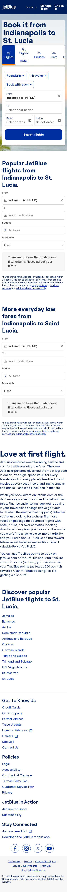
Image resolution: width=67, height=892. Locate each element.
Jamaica (8, 616)
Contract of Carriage (17, 775)
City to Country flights (25, 865)
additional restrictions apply (31, 288)
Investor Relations (17, 730)
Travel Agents (12, 724)
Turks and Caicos (14, 656)
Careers (10, 736)
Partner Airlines (12, 719)
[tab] (8, 55)
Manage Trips (46, 7)
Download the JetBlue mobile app (26, 837)
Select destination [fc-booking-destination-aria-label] (19, 110)
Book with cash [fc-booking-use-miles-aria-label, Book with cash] (17, 84)
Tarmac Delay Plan (15, 781)
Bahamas (8, 621)
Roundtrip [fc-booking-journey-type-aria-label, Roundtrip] (13, 75)
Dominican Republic (16, 633)
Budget (6, 222)
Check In (59, 7)
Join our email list (17, 831)
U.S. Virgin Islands (14, 667)
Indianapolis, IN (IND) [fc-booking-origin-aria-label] (20, 98)
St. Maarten (10, 673)
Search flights (33, 134)
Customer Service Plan (18, 787)
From (9, 94)
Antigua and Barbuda (17, 638)
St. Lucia (8, 678)
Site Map (8, 742)
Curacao (8, 644)
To (7, 106)
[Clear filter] (59, 96)
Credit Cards (11, 707)
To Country (14, 861)
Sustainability (11, 815)
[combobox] (33, 200)
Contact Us (10, 747)
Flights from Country (33, 870)
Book (32, 7)
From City (46, 865)
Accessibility (11, 769)
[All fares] (35, 230)
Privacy (7, 792)
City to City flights (45, 861)
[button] (38, 75)
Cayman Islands (13, 650)
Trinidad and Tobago (17, 661)
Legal (6, 764)
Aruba (6, 627)
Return (39, 118)
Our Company (12, 713)
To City (28, 861)
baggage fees (39, 285)
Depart (10, 118)
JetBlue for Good (14, 809)
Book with (8, 237)
